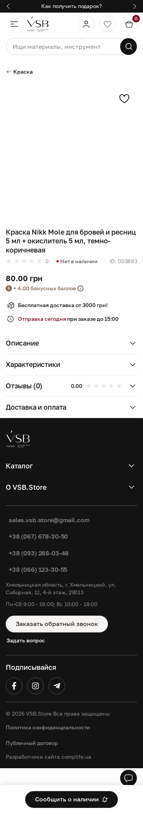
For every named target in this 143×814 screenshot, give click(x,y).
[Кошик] (129, 24)
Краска (19, 71)
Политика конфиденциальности (48, 727)
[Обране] (107, 24)
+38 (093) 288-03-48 (39, 553)
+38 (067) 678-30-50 (38, 536)
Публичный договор (32, 743)
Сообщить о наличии (71, 799)
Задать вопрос (25, 640)
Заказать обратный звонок (57, 623)
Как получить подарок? (71, 6)
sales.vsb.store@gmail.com (49, 520)
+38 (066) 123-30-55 (38, 569)
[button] (8, 6)
